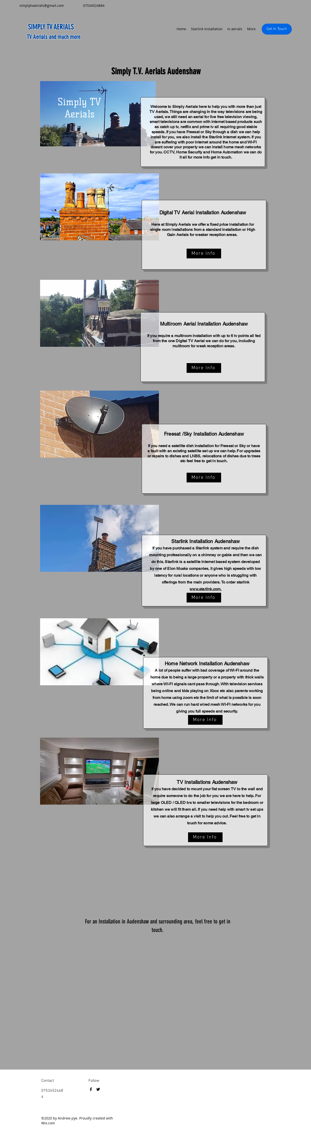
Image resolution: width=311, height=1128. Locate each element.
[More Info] (204, 253)
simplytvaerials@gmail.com (41, 5)
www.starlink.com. (205, 589)
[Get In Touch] (277, 29)
